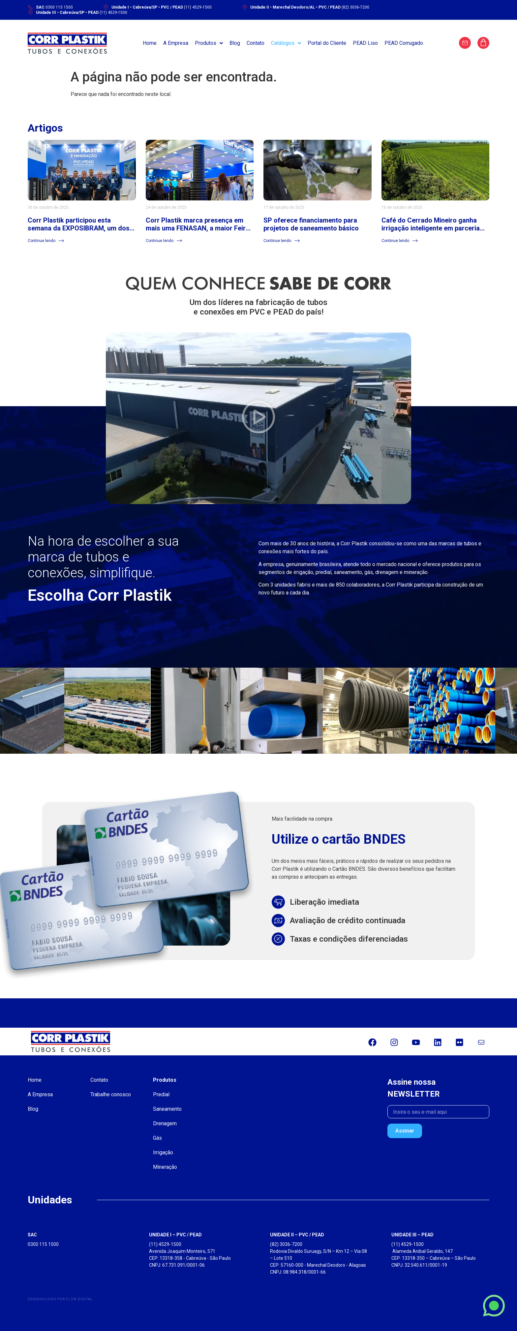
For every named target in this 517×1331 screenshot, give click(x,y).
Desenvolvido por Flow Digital (60, 1299)
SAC (32, 1234)
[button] (258, 418)
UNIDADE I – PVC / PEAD (175, 1234)
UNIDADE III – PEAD (412, 1234)
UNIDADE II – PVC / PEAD (297, 1234)
